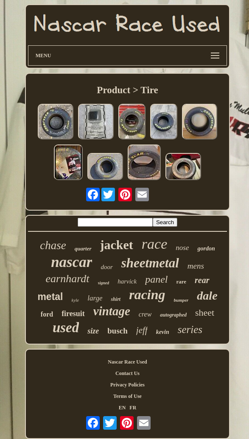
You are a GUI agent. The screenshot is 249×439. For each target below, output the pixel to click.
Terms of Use (127, 396)
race (154, 244)
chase (53, 245)
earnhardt (67, 278)
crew (145, 314)
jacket (116, 245)
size (93, 331)
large (94, 298)
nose (182, 248)
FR (132, 408)
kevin (162, 332)
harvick (127, 281)
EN (122, 408)
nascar (71, 262)
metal (50, 296)
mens (195, 265)
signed (103, 283)
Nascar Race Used (127, 362)
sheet (204, 312)
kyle (75, 300)
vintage (111, 311)
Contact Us (127, 373)
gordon (206, 248)
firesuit (73, 313)
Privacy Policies (127, 385)
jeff (142, 330)
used (66, 327)
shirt (115, 299)
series (190, 329)
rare (181, 281)
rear (202, 280)
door (106, 267)
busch (117, 330)
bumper (181, 300)
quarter (83, 248)
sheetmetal (150, 263)
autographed (173, 315)
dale (207, 295)
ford (47, 314)
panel (156, 279)
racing (147, 294)
